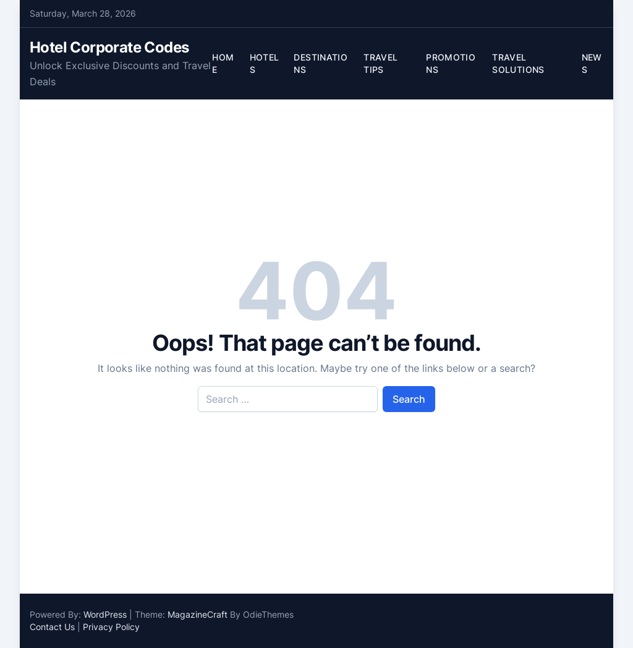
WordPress (105, 614)
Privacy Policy (111, 626)
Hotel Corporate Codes (109, 47)
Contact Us (52, 626)
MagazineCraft (197, 614)
